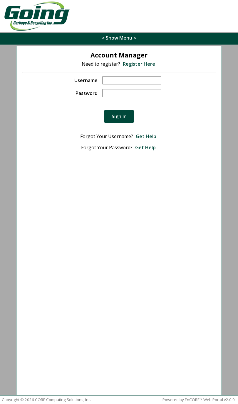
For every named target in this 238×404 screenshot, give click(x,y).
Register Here (139, 64)
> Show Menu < (119, 38)
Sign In (119, 116)
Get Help (146, 136)
